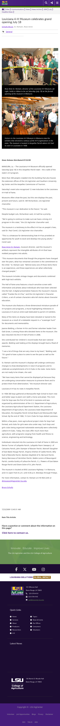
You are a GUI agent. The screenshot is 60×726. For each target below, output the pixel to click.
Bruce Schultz (7, 487)
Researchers (15, 630)
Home (13, 617)
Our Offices (35, 623)
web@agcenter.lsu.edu (36, 600)
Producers (14, 626)
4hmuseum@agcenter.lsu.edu (14, 481)
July (50, 9)
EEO (23, 722)
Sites (7, 9)
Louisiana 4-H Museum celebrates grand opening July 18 (27, 20)
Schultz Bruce (7, 27)
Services (14, 620)
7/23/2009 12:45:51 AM (11, 509)
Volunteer (10, 714)
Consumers (35, 626)
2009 (45, 9)
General (9, 31)
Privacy (40, 714)
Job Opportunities (23, 714)
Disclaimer (49, 714)
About (13, 623)
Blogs (34, 714)
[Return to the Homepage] (3, 9)
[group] (7, 31)
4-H (12, 633)
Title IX (29, 722)
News (28, 9)
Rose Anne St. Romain (11, 247)
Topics (33, 617)
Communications (17, 9)
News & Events (36, 620)
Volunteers (35, 630)
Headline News (7, 12)
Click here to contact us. (15, 532)
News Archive (37, 9)
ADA (36, 722)
